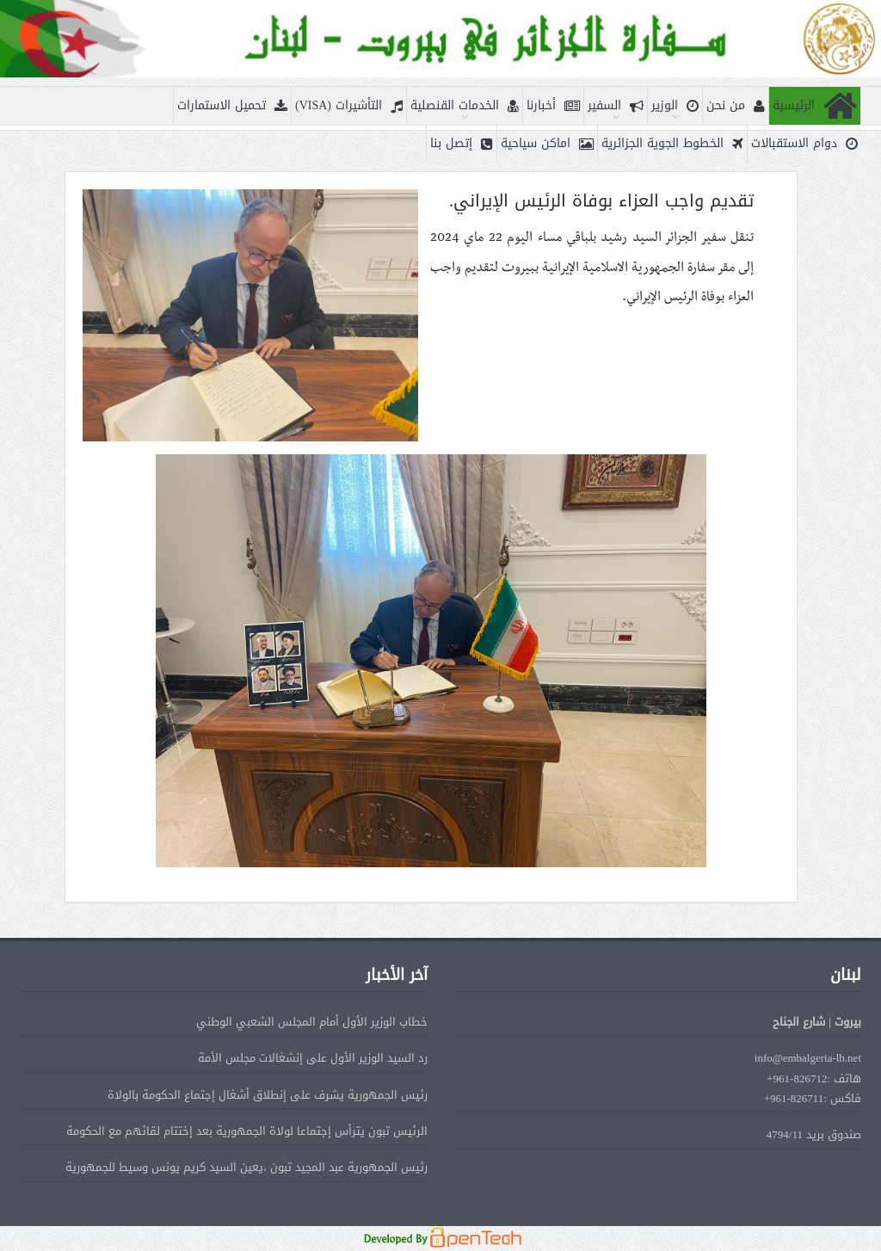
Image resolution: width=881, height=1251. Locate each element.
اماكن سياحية (547, 144)
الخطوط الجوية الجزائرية (672, 144)
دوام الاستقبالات (804, 144)
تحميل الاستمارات (232, 106)
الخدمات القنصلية (464, 106)
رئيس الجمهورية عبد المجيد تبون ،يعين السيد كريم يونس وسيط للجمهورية (246, 1167)
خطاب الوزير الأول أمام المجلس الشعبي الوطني (312, 1021)
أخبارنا (553, 106)
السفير (616, 106)
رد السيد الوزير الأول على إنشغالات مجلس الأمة (313, 1058)
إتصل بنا (461, 144)
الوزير (675, 106)
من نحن (735, 106)
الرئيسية (815, 106)
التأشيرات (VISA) (349, 106)
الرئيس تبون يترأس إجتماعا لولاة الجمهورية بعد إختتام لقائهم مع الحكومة (247, 1131)
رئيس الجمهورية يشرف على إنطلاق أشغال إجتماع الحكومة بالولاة (268, 1095)
